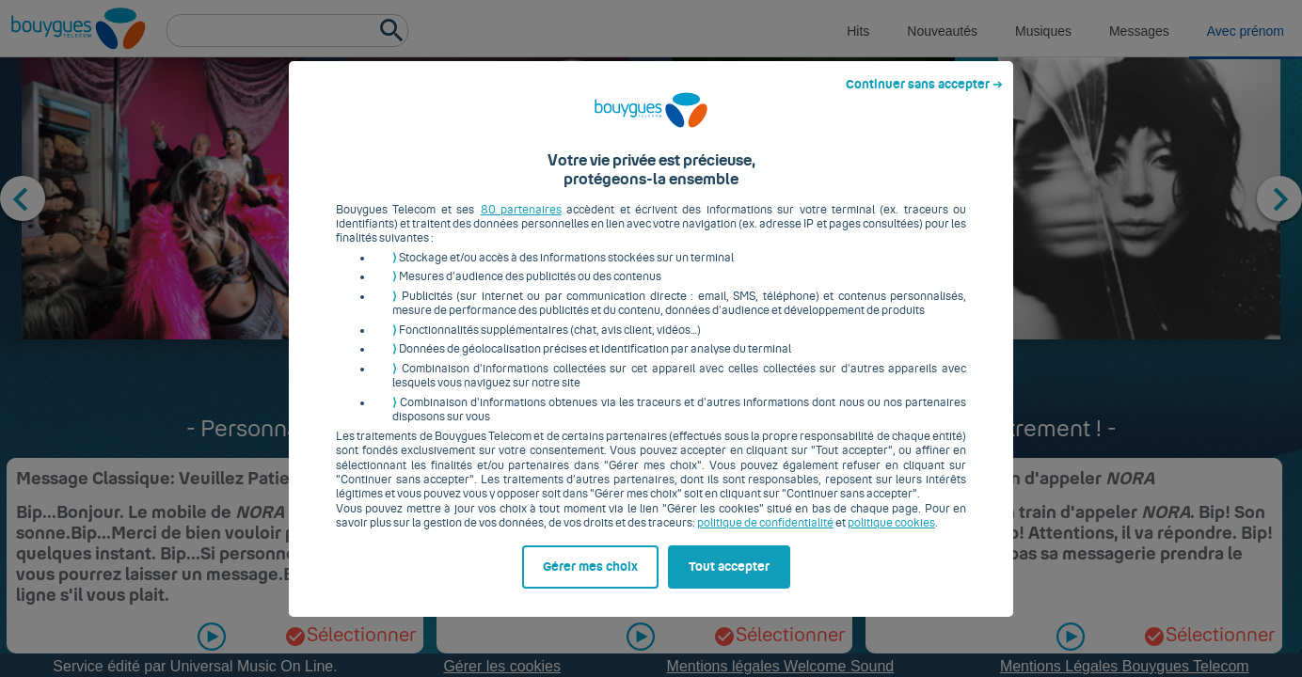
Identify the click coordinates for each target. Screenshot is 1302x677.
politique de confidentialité (765, 530)
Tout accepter (729, 573)
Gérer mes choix (590, 573)
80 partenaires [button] (521, 216)
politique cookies (891, 530)
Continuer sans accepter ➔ (924, 91)
